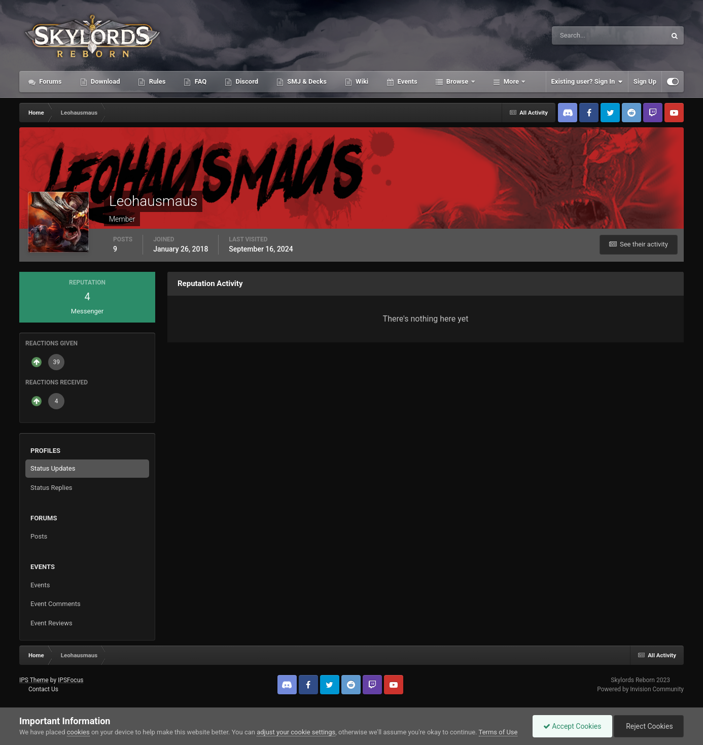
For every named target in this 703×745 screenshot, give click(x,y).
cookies (78, 732)
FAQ (199, 81)
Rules (156, 81)
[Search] (578, 35)
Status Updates (52, 468)
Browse (457, 81)
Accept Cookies (572, 726)
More (511, 81)
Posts (38, 536)
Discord (246, 81)
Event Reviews (51, 623)
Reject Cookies (648, 726)
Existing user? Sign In (587, 81)
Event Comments (55, 604)
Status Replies (51, 487)
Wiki (361, 81)
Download (104, 81)
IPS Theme (34, 680)
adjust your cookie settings (296, 732)
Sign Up (645, 81)
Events (406, 81)
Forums (50, 81)
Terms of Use (498, 732)
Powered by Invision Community (640, 689)
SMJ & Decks (306, 81)
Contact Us (43, 689)
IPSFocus (70, 680)
